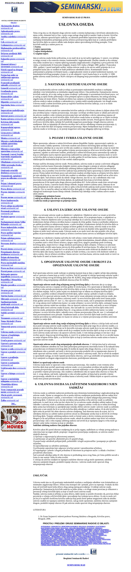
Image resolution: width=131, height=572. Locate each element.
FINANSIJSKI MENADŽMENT (84, 529)
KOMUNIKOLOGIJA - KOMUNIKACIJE (53, 532)
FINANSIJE (98, 528)
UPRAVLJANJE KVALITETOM (102, 543)
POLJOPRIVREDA (82, 538)
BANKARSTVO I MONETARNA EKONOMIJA (65, 526)
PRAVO (14, 23)
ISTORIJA (96, 531)
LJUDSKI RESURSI (46, 534)
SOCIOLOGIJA (65, 542)
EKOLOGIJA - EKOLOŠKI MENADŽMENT (73, 528)
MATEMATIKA (80, 534)
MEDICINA (88, 534)
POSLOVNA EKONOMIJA (96, 538)
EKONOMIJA (91, 526)
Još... (13, 403)
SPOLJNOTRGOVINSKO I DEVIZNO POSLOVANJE (86, 542)
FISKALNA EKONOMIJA (101, 529)
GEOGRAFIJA (50, 531)
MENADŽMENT (54, 535)
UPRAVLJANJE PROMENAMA (51, 545)
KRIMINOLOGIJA (71, 532)
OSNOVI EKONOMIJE (84, 536)
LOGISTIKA (95, 532)
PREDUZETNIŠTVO (82, 539)
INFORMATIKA (76, 531)
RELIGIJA (57, 542)
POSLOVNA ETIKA (46, 539)
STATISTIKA (61, 543)
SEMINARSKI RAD (76, 565)
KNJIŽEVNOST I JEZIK (84, 532)
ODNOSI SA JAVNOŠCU (90, 535)
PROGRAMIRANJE (62, 541)
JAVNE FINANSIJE (105, 531)
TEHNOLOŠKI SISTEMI (73, 543)
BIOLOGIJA (82, 526)
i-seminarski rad (12, 391)
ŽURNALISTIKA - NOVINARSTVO (78, 545)
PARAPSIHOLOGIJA (47, 538)
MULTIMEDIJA (77, 535)
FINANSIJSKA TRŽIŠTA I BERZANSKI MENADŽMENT (57, 529)
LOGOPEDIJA (104, 532)
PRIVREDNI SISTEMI (95, 539)
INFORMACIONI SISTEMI (63, 531)
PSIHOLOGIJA (73, 541)
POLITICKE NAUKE (70, 538)
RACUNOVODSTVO (47, 542)
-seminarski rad (10, 27)
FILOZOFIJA (90, 528)
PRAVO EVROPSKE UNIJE (67, 539)
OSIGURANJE (96, 536)
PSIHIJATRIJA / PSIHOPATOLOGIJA (90, 541)
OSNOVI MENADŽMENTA (69, 536)
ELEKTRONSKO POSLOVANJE (50, 528)
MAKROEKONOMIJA (59, 534)
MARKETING (71, 534)
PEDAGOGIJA (58, 538)
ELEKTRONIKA (100, 526)
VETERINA (64, 545)
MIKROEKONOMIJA (66, 535)
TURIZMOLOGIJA (86, 543)
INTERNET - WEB (86, 531)
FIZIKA (43, 531)
